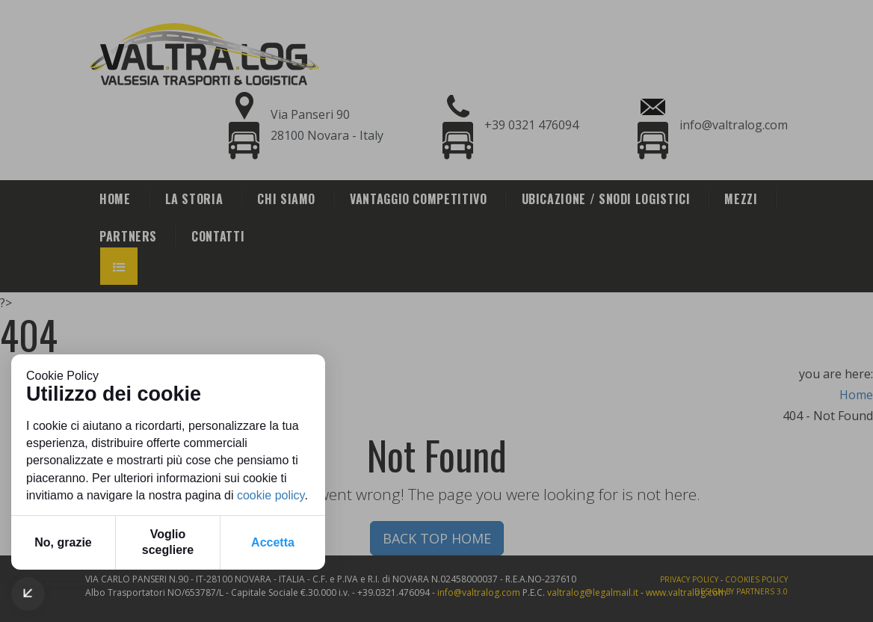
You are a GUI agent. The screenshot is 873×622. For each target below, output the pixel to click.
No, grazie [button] (62, 542)
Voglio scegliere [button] (168, 542)
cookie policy (270, 495)
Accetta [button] (272, 542)
